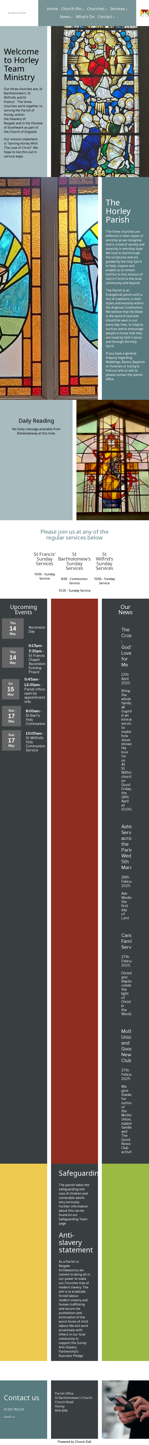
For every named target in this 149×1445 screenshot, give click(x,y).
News (65, 16)
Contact (105, 16)
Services (117, 8)
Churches (95, 8)
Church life (71, 8)
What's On (85, 16)
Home (52, 8)
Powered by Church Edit (74, 1441)
